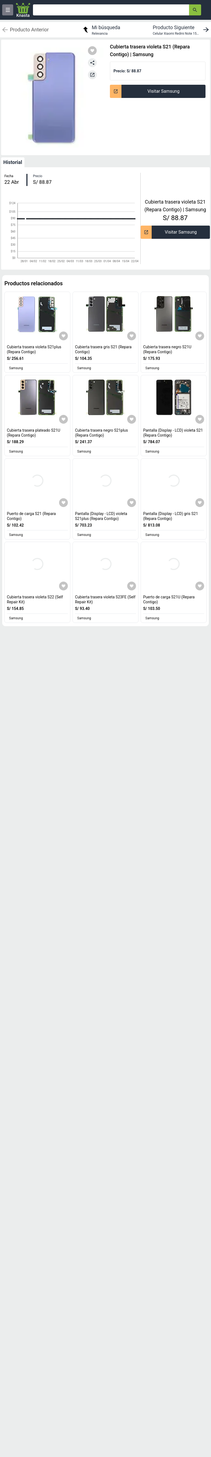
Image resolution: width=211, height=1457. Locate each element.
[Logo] (23, 10)
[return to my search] (100, 30)
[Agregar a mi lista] (63, 336)
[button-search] (195, 9)
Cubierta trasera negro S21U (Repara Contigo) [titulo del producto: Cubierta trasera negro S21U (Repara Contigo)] (167, 349)
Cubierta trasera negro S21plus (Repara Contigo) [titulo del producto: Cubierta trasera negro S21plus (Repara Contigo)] (101, 432)
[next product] (182, 30)
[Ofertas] (111, 9)
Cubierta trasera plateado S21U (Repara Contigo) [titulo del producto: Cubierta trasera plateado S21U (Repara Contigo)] (33, 432)
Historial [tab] (12, 162)
